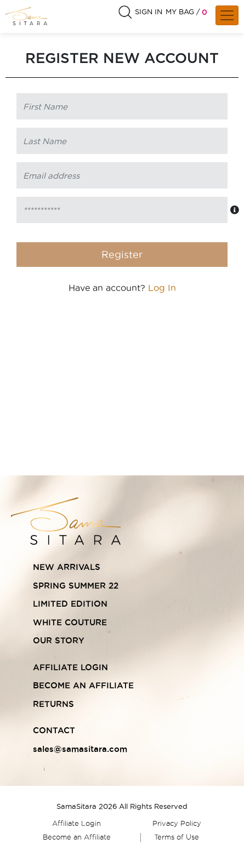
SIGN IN (148, 11)
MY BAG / (183, 11)
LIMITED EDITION (70, 603)
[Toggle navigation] (227, 15)
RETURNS (53, 704)
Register (122, 254)
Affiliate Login (76, 823)
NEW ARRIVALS (66, 567)
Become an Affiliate (77, 837)
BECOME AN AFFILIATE (83, 685)
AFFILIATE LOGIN (70, 667)
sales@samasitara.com (80, 749)
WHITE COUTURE (70, 622)
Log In (162, 288)
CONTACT (54, 730)
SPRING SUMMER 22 (75, 585)
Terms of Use (176, 837)
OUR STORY (58, 640)
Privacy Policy (176, 823)
